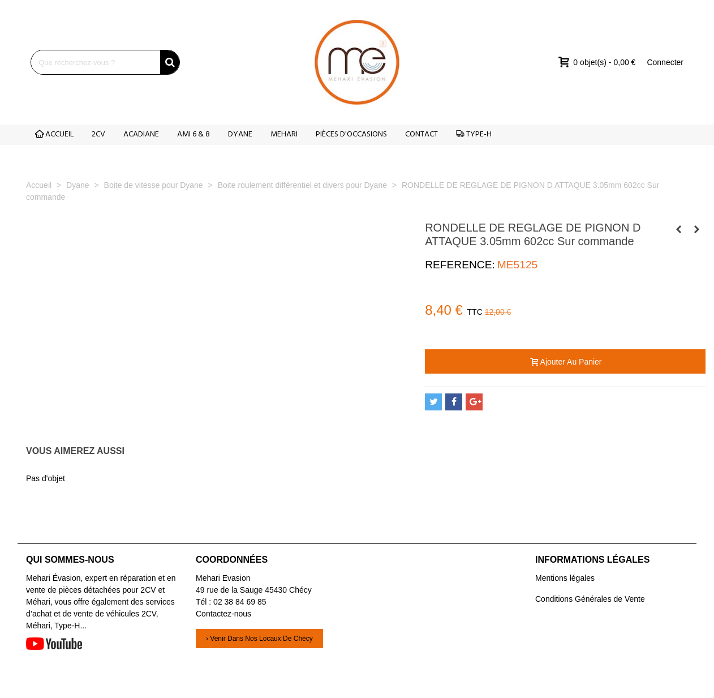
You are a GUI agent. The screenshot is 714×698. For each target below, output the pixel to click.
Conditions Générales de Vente (590, 598)
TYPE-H (474, 134)
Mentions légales (565, 578)
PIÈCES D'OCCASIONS (351, 134)
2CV (98, 134)
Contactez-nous (223, 613)
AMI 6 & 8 (193, 134)
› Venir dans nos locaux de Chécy (259, 639)
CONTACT (421, 134)
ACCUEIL (54, 134)
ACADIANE (141, 134)
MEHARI (284, 134)
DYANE (240, 134)
